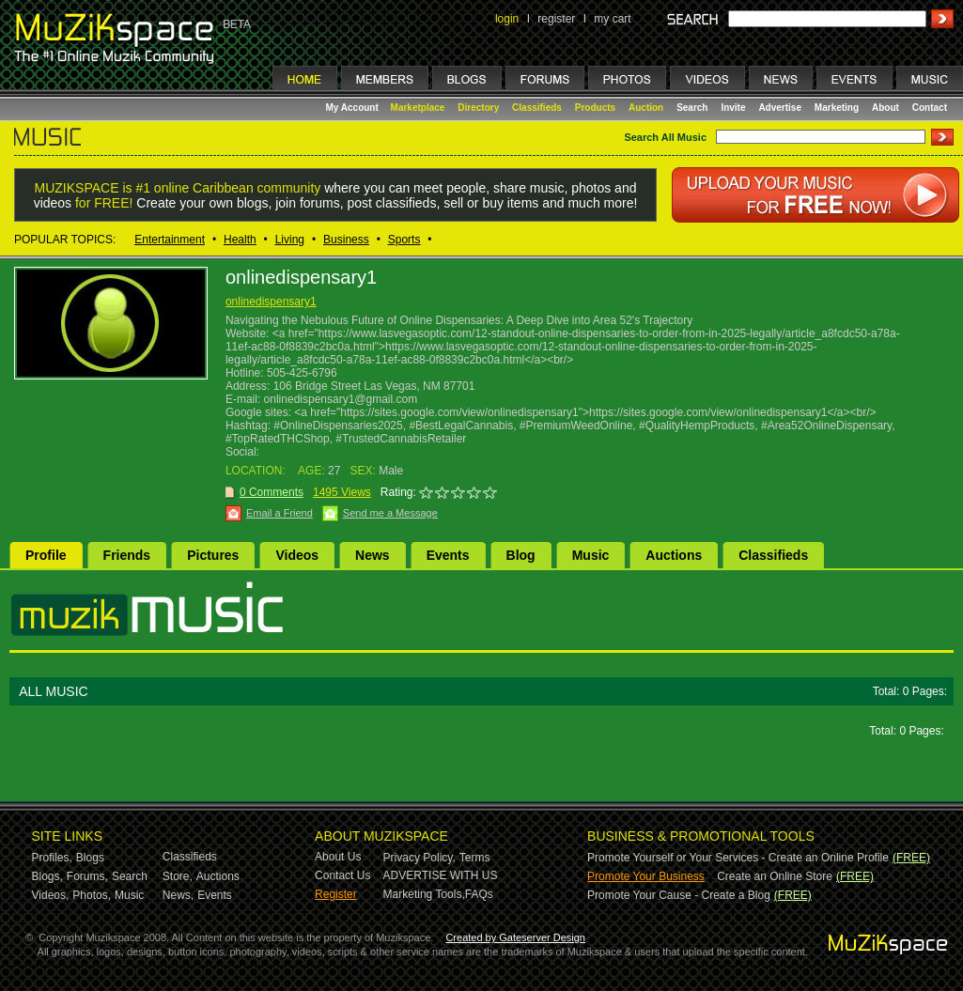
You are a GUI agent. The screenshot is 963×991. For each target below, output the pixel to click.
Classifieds (537, 107)
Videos (296, 555)
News (372, 555)
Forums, (87, 876)
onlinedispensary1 (271, 301)
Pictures (213, 555)
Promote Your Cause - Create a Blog (678, 895)
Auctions (673, 555)
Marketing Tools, (424, 894)
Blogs (90, 857)
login (507, 18)
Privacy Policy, (419, 857)
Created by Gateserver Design (515, 937)
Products (595, 107)
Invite (733, 107)
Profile (46, 555)
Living (289, 239)
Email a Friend (279, 513)
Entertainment (169, 239)
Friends (127, 555)
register (556, 18)
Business (346, 239)
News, (178, 895)
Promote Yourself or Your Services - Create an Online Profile (738, 857)
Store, (178, 876)
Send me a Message (390, 513)
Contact (929, 107)
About (885, 107)
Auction (646, 107)
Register (336, 894)
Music (591, 555)
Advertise (779, 107)
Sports (404, 239)
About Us (338, 856)
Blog (521, 555)
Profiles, (52, 857)
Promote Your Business (646, 876)
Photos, (91, 895)
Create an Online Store (774, 876)
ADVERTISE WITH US (440, 875)
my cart (612, 18)
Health (240, 239)
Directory (478, 107)
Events (448, 555)
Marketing (837, 107)
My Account (353, 107)
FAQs (479, 894)
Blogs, (47, 876)
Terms (474, 857)
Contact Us (342, 875)
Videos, (51, 895)
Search (691, 107)
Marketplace (418, 107)
